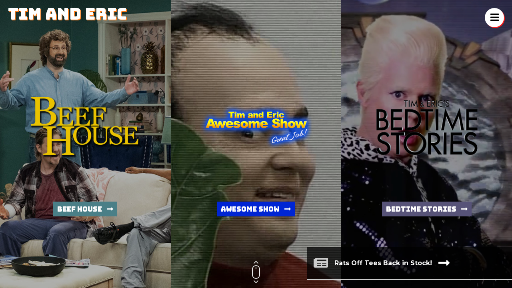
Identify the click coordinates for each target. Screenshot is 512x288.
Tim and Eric (67, 13)
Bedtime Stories (427, 209)
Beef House (85, 209)
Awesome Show (256, 209)
